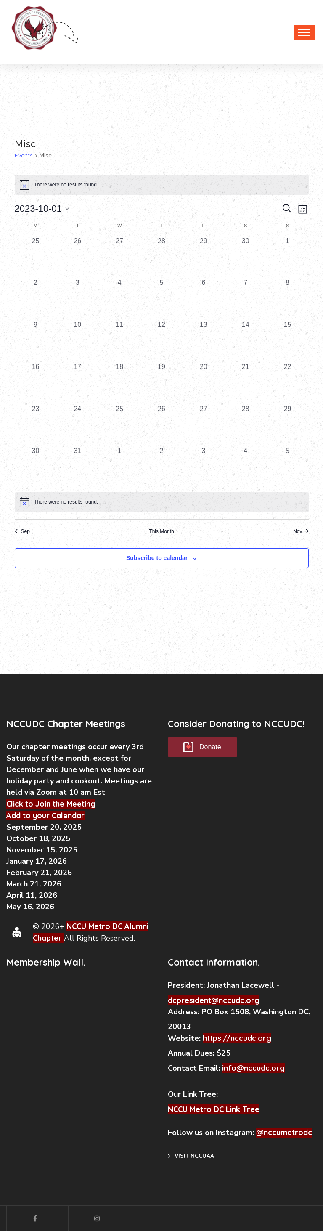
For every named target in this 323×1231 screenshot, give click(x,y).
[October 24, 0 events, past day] (77, 425)
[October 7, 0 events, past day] (246, 299)
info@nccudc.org (253, 1068)
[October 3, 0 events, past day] (77, 299)
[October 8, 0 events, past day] (288, 299)
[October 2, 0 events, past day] (36, 299)
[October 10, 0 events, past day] (77, 341)
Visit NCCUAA (191, 1155)
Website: (185, 1038)
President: (186, 985)
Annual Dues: (191, 1053)
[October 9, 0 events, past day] (36, 341)
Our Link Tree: (194, 1094)
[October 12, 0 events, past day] (161, 341)
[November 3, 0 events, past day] (204, 467)
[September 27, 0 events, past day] (119, 257)
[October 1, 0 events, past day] (288, 257)
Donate (210, 747)
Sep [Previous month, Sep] (22, 531)
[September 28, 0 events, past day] (161, 257)
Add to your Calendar (45, 815)
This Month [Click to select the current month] (161, 531)
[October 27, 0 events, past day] (204, 425)
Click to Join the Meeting (50, 804)
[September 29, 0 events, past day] (204, 257)
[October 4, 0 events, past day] (119, 299)
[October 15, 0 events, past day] (288, 341)
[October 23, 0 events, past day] (36, 425)
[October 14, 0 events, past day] (246, 341)
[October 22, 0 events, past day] (288, 383)
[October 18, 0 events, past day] (119, 383)
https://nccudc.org (237, 1038)
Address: (184, 1012)
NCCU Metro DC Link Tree (213, 1109)
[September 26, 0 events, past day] (77, 257)
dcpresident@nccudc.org (213, 1000)
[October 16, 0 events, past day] (36, 383)
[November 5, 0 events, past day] (288, 467)
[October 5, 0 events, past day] (161, 299)
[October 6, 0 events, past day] (204, 299)
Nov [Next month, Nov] (300, 531)
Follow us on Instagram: (212, 1133)
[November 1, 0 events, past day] (119, 467)
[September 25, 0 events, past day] (36, 257)
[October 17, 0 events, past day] (77, 383)
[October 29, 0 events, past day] (288, 425)
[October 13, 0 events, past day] (204, 341)
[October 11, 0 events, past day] (119, 341)
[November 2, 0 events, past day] (161, 467)
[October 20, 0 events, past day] (204, 383)
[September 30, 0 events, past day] (246, 257)
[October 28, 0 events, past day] (246, 425)
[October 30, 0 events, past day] (36, 467)
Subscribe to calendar (157, 557)
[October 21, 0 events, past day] (246, 383)
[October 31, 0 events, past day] (77, 467)
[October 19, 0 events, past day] (161, 383)
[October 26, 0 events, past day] (161, 425)
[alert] (162, 502)
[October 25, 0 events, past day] (119, 425)
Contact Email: (195, 1068)
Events (24, 155)
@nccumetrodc (284, 1132)
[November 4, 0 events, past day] (246, 467)
